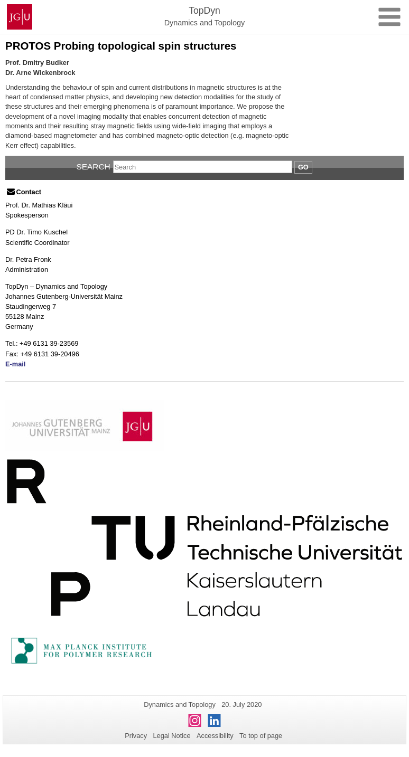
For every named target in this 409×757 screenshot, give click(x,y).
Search (93, 166)
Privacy (136, 736)
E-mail (15, 364)
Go (303, 167)
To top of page (260, 736)
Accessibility (215, 736)
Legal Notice (171, 736)
